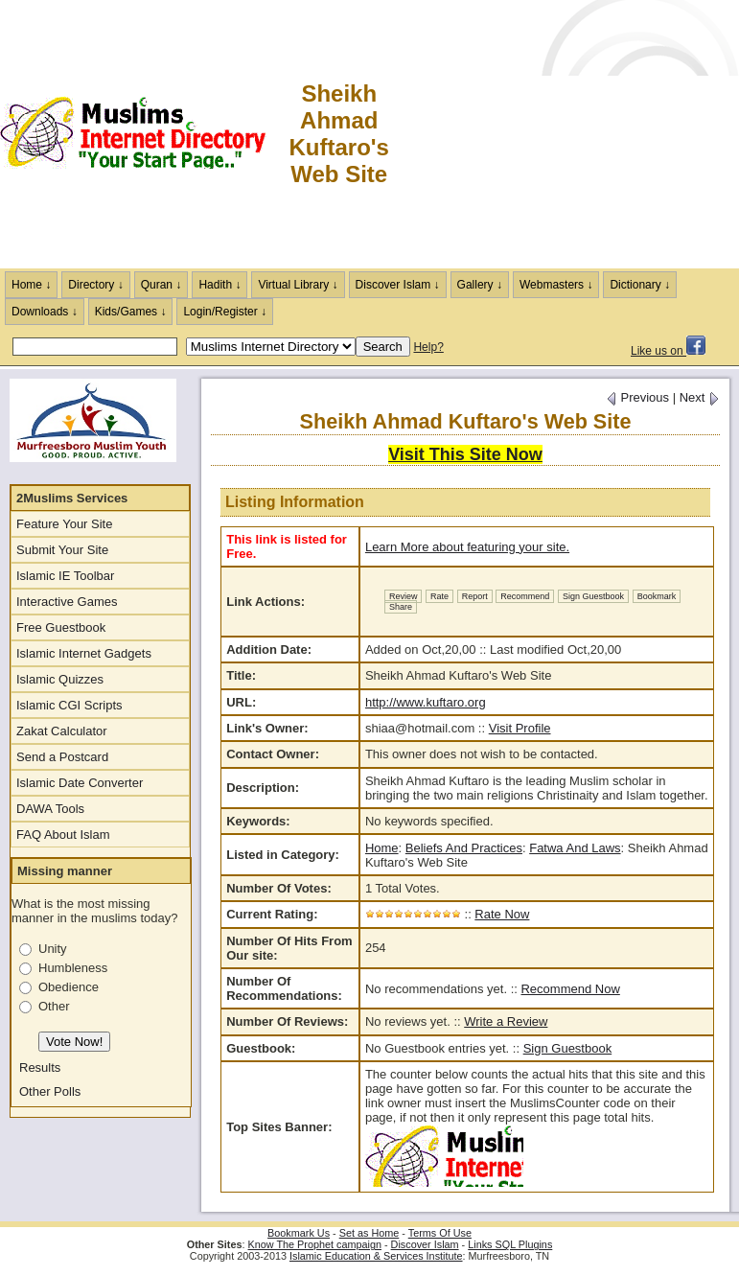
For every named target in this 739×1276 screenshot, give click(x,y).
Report (475, 596)
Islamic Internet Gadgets (83, 653)
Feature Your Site (64, 524)
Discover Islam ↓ (398, 284)
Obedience (68, 987)
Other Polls (50, 1091)
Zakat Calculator (61, 731)
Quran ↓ (161, 284)
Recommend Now (569, 989)
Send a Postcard (62, 757)
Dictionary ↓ (640, 284)
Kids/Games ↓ (131, 311)
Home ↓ (31, 284)
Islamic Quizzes (60, 679)
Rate (439, 596)
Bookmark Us (298, 1233)
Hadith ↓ (219, 284)
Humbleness (72, 968)
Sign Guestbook (593, 596)
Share (400, 607)
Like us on (668, 351)
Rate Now (501, 914)
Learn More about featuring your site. (467, 547)
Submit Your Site (62, 550)
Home (382, 848)
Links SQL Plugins (510, 1244)
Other (54, 1006)
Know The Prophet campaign (314, 1244)
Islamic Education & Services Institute (376, 1256)
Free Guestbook (60, 627)
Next (700, 397)
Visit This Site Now (465, 454)
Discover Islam (425, 1244)
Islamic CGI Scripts (69, 705)
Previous (637, 397)
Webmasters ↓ (556, 284)
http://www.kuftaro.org (425, 702)
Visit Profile (520, 728)
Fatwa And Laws (574, 848)
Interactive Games (67, 601)
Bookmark (657, 596)
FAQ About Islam (63, 834)
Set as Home (369, 1233)
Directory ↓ (95, 284)
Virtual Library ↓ (297, 284)
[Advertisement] (565, 134)
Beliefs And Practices (463, 848)
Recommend (524, 596)
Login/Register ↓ (224, 311)
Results (39, 1067)
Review (403, 596)
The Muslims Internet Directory (144, 134)
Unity (52, 948)
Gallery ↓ (479, 284)
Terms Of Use (440, 1233)
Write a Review (505, 1021)
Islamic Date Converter (79, 783)
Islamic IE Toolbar (65, 575)
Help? (428, 347)
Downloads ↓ (45, 311)
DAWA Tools (50, 808)
